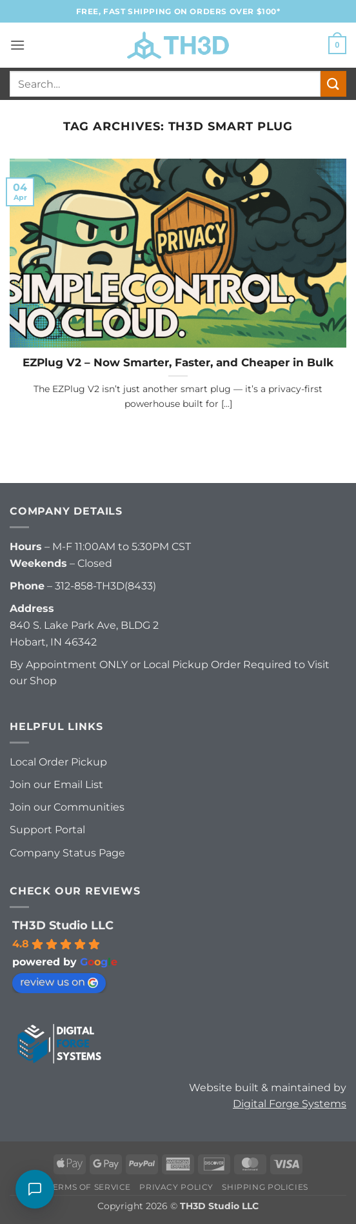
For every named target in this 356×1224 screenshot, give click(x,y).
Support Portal (47, 830)
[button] (17, 45)
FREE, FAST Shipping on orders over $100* (178, 11)
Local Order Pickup (58, 762)
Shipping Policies (265, 1187)
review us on (59, 982)
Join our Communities (67, 807)
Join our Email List (56, 784)
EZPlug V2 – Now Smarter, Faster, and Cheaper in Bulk (178, 362)
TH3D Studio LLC (63, 925)
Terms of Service (89, 1187)
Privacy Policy (176, 1187)
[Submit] (333, 83)
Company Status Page (67, 853)
